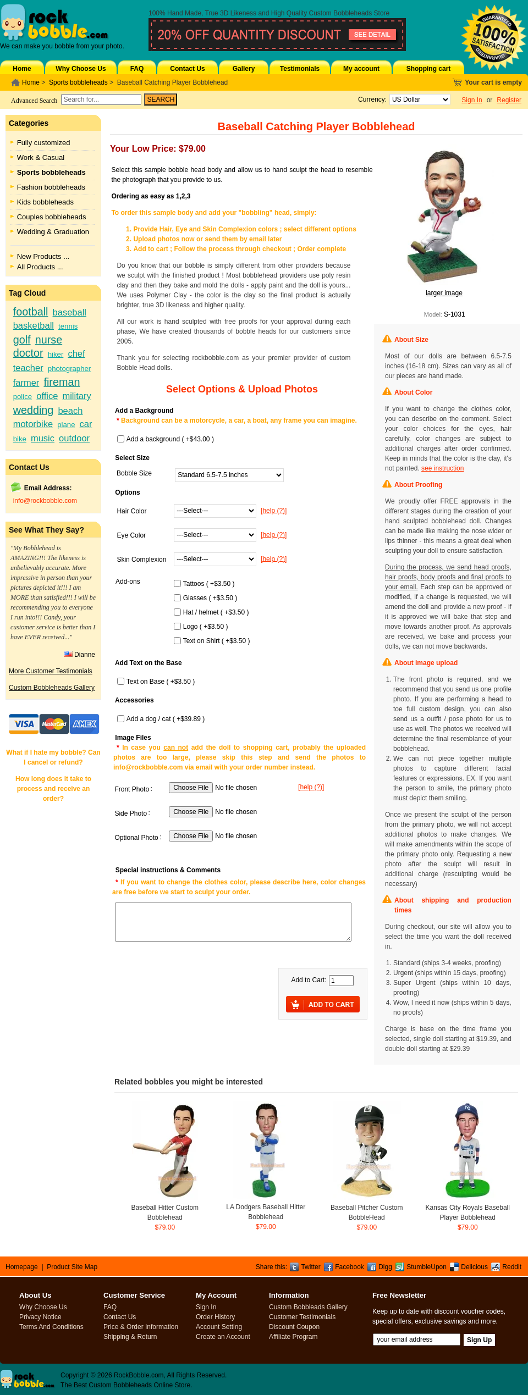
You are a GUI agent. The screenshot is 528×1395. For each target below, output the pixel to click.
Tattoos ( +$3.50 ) (209, 584)
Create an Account (223, 1337)
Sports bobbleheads (78, 82)
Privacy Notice (40, 1317)
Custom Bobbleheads (340, 13)
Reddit (511, 1267)
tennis (68, 326)
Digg (385, 1267)
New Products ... (43, 256)
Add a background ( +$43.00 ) (170, 439)
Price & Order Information (140, 1327)
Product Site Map (72, 1267)
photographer (69, 368)
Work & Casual (40, 157)
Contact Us (187, 69)
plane (66, 424)
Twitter (310, 1267)
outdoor (74, 438)
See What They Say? (46, 529)
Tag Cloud (27, 293)
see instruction (442, 468)
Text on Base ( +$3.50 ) (161, 681)
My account (361, 69)
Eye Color (131, 535)
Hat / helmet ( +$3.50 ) (216, 612)
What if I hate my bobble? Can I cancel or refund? (53, 757)
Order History (215, 1317)
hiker (56, 354)
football (30, 312)
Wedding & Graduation (53, 232)
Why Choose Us (81, 69)
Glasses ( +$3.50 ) (210, 598)
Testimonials (300, 69)
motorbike (33, 424)
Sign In (471, 100)
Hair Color (131, 511)
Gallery (244, 69)
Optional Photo (136, 838)
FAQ (137, 69)
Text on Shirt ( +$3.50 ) (216, 641)
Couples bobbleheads (51, 217)
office (47, 396)
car (86, 424)
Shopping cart (428, 69)
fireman (61, 382)
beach (70, 411)
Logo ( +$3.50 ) (205, 626)
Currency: (370, 99)
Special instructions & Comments (168, 870)
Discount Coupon (294, 1327)
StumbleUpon (426, 1267)
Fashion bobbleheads (51, 187)
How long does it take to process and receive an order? (53, 788)
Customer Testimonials (302, 1317)
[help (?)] (274, 510)
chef (76, 353)
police (22, 396)
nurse (48, 340)
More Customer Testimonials (50, 671)
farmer (26, 383)
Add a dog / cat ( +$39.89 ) (166, 719)
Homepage (22, 1267)
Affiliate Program (293, 1337)
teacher (28, 368)
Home (22, 69)
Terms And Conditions (51, 1327)
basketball (33, 325)
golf (22, 340)
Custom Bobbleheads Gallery (52, 687)
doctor (28, 353)
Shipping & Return (130, 1337)
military (76, 396)
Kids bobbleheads (45, 202)
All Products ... (40, 267)
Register (509, 100)
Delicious (474, 1267)
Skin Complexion (141, 559)
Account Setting (219, 1327)
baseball (69, 312)
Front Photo (131, 789)
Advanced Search (34, 100)
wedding (33, 410)
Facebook (349, 1267)
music (42, 438)
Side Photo (130, 813)
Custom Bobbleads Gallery (308, 1307)
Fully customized (43, 143)
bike (19, 439)
